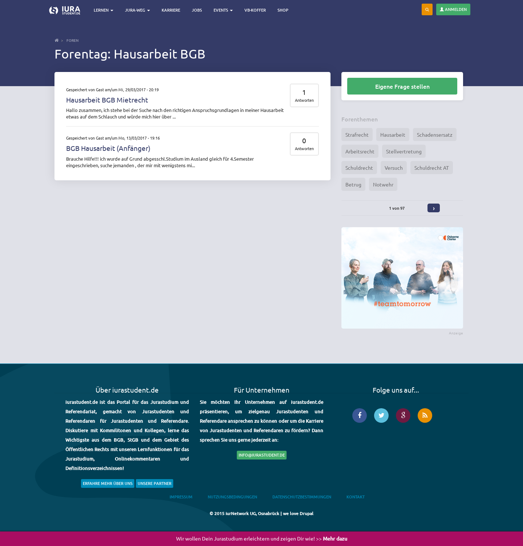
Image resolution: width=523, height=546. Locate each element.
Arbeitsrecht (359, 151)
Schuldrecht (359, 167)
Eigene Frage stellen (402, 86)
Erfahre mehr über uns (108, 483)
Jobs (197, 10)
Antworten (304, 100)
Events (223, 10)
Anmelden (453, 9)
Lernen (103, 10)
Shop (282, 10)
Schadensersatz (435, 134)
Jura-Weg (137, 10)
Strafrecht (357, 134)
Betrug (353, 184)
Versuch (394, 167)
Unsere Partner (154, 483)
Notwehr (383, 184)
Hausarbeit (392, 134)
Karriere (171, 10)
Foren (72, 40)
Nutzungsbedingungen (232, 497)
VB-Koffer (255, 10)
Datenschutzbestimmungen (301, 497)
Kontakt (355, 497)
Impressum (181, 497)
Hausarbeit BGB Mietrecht (107, 99)
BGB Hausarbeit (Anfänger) (108, 148)
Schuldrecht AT (431, 167)
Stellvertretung (404, 151)
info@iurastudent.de (262, 455)
